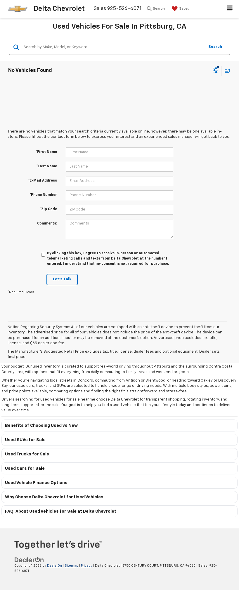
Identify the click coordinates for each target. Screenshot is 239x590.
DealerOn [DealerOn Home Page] (54, 565)
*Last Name (47, 166)
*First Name (46, 152)
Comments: (47, 223)
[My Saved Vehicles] (179, 8)
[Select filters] (215, 71)
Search (215, 47)
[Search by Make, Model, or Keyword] (113, 47)
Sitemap (71, 565)
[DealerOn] (29, 560)
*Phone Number (43, 195)
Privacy (86, 565)
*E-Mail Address (42, 180)
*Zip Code (48, 209)
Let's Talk (62, 279)
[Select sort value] (226, 71)
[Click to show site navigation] (230, 9)
